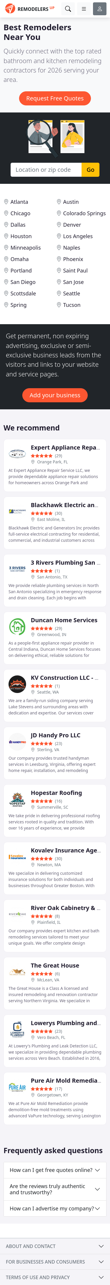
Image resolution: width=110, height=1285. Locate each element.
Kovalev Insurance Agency (69, 850)
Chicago (21, 213)
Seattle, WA (48, 692)
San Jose (73, 281)
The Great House (55, 965)
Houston (21, 236)
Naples (71, 247)
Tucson (72, 304)
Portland (21, 270)
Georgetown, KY (52, 1095)
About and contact (30, 1246)
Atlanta (19, 201)
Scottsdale (23, 293)
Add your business (55, 395)
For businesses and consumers (45, 1262)
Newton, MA (49, 864)
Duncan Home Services (64, 620)
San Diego (23, 281)
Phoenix (73, 259)
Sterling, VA (48, 749)
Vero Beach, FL (51, 1037)
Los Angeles (78, 236)
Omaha (20, 259)
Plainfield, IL (49, 922)
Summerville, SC (52, 807)
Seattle (71, 293)
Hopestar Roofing (56, 793)
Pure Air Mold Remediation (70, 1080)
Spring (19, 304)
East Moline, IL (51, 519)
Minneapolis (26, 247)
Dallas (18, 224)
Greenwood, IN (51, 634)
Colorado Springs (84, 213)
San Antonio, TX (52, 577)
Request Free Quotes (55, 98)
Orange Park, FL (52, 462)
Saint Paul (75, 270)
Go (90, 170)
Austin (71, 201)
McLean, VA (48, 980)
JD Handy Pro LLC (55, 735)
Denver (72, 224)
